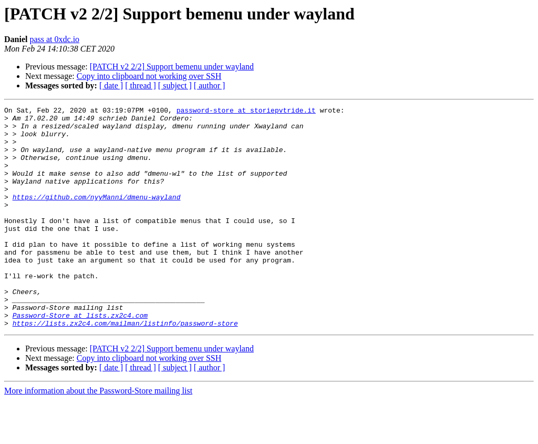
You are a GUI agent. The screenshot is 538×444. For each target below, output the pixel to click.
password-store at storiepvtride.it (246, 111)
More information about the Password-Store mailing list (98, 434)
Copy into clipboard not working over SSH (149, 76)
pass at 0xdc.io (54, 39)
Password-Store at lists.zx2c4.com (80, 357)
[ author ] (209, 85)
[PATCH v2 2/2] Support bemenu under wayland (172, 66)
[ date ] (111, 85)
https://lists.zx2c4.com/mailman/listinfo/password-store (125, 367)
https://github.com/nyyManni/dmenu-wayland (97, 215)
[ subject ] (175, 85)
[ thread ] (140, 85)
